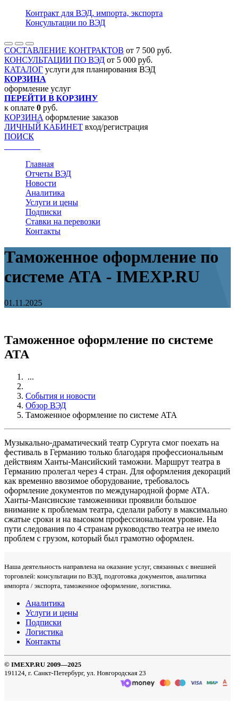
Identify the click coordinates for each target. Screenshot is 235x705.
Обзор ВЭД (45, 405)
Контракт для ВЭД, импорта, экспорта (94, 13)
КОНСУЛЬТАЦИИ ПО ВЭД (54, 59)
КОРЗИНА (23, 117)
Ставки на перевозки (62, 221)
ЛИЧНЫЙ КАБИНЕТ (43, 126)
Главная (39, 164)
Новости (40, 183)
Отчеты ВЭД (48, 173)
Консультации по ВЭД (65, 22)
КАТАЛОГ (23, 69)
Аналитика (45, 192)
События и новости (60, 395)
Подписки (43, 211)
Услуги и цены (51, 202)
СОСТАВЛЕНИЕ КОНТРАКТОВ (64, 50)
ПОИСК (19, 136)
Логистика (44, 631)
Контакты (42, 231)
